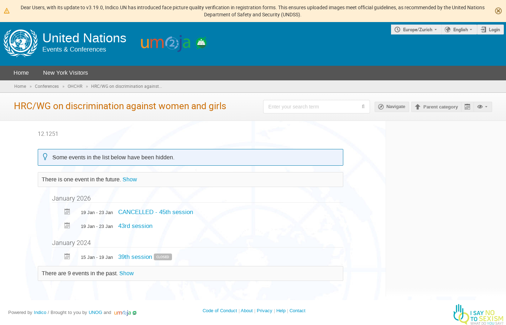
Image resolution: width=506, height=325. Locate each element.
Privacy (264, 311)
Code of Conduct (220, 311)
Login (494, 29)
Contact (297, 311)
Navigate (395, 106)
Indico (40, 312)
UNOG (95, 312)
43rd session (135, 226)
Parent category (440, 107)
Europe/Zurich (417, 29)
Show (129, 179)
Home (21, 72)
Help (281, 311)
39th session (136, 257)
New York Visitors (65, 72)
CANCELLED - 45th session (155, 212)
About (247, 311)
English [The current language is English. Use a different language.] (460, 29)
